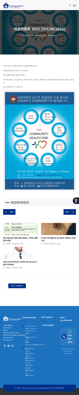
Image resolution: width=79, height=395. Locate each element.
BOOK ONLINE (48, 325)
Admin (26, 35)
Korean (53, 35)
